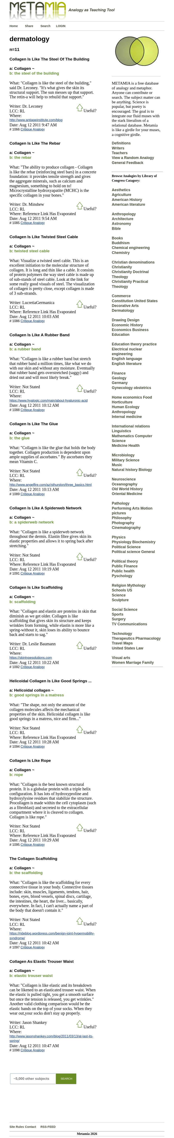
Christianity (122, 267)
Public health (123, 571)
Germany (119, 383)
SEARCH (66, 1078)
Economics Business (130, 330)
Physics (119, 537)
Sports (117, 614)
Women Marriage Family (133, 662)
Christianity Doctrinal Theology (130, 274)
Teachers (119, 153)
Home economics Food (132, 397)
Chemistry (121, 253)
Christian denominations (133, 262)
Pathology (120, 503)
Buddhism (121, 243)
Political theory (125, 561)
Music (117, 465)
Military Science (125, 460)
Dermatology (123, 310)
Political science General (133, 552)
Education (120, 335)
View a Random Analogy (133, 158)
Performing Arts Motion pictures (132, 510)
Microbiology (123, 455)
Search (45, 26)
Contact (30, 1126)
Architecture (122, 219)
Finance (118, 373)
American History (127, 200)
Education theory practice (134, 344)
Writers (118, 148)
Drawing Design (125, 320)
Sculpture (120, 600)
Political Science (126, 547)
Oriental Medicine (127, 494)
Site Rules (17, 1126)
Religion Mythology (128, 585)
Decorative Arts (125, 306)
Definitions (121, 143)
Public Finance (124, 566)
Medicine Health (126, 445)
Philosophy (121, 518)
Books (117, 238)
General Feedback (127, 163)
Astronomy (121, 224)
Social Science (124, 609)
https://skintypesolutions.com (31, 657)
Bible (116, 229)
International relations (131, 426)
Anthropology (124, 214)
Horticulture (122, 402)
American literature (128, 204)
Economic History (127, 325)
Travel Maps (122, 643)
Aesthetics (121, 190)
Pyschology (122, 576)
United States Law (127, 648)
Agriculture (121, 195)
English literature (127, 364)
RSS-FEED (48, 1126)
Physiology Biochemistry (133, 542)
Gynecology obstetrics (131, 388)
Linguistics (121, 431)
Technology (122, 634)
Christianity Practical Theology (130, 284)
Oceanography (124, 484)
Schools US (122, 590)
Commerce (121, 296)
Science (119, 595)
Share (29, 26)
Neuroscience (124, 479)
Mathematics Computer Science (132, 438)
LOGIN (61, 26)
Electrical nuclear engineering (127, 351)
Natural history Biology (132, 470)
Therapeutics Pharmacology (136, 638)
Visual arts (121, 658)
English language (127, 359)
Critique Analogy (33, 129)
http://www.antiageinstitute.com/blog (36, 120)
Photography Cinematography (126, 525)
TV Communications (129, 624)
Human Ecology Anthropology (125, 409)
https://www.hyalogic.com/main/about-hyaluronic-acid (49, 400)
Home (14, 26)
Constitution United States (135, 301)
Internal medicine (127, 417)
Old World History (127, 489)
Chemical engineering (131, 248)
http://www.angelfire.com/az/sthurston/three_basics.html (51, 484)
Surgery (119, 619)
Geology (119, 378)
